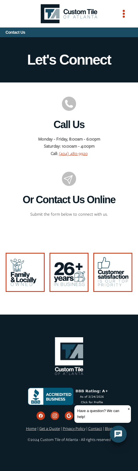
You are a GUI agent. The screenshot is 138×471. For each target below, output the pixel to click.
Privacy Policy (74, 428)
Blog (108, 428)
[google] (69, 415)
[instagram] (55, 415)
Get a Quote (49, 428)
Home (31, 428)
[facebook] (40, 415)
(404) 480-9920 (73, 153)
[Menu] (124, 14)
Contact (95, 428)
